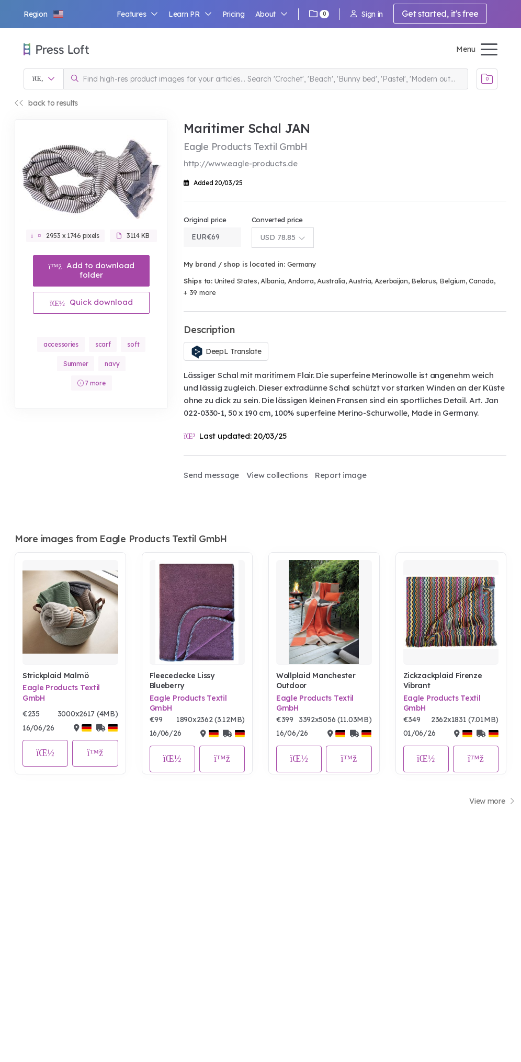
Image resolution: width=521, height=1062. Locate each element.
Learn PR (190, 14)
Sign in (366, 14)
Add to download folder (91, 270)
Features (137, 14)
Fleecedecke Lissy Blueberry (182, 681)
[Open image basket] (487, 78)
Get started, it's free (440, 13)
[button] (44, 14)
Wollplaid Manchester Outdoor (315, 681)
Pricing (233, 14)
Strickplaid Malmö (55, 675)
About (271, 14)
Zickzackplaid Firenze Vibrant (442, 681)
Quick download (91, 302)
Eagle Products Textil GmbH (61, 693)
